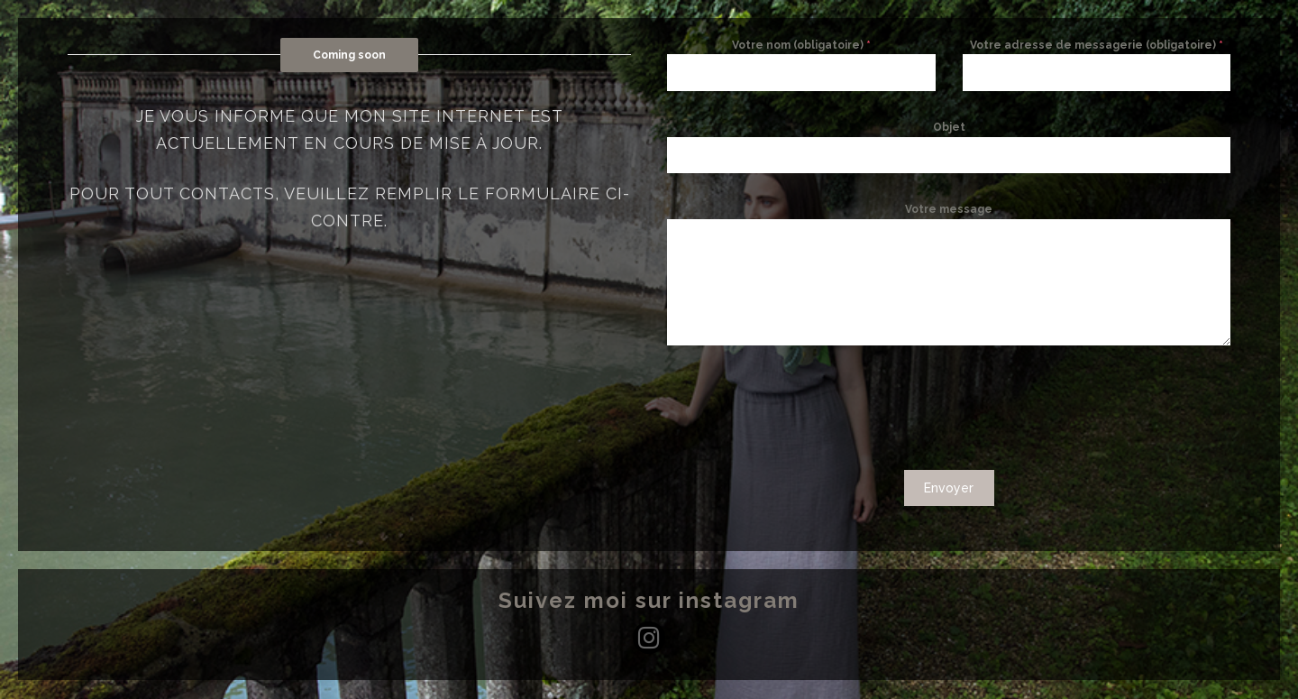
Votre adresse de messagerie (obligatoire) (1096, 45)
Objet (949, 127)
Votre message (948, 209)
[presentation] (949, 407)
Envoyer (949, 488)
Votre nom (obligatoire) (801, 45)
